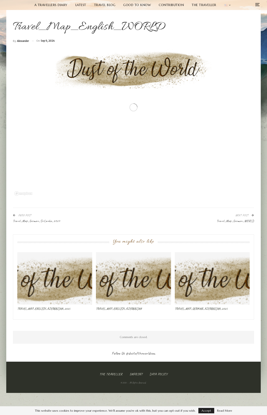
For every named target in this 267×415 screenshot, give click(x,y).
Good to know (137, 5)
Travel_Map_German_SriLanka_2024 (36, 221)
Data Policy (159, 374)
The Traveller (204, 5)
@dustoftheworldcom (140, 353)
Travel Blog (105, 5)
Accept (206, 410)
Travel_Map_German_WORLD (235, 221)
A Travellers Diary (50, 5)
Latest (80, 5)
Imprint (136, 374)
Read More (224, 410)
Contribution (171, 5)
